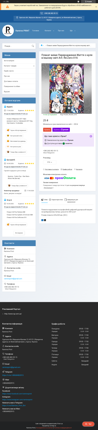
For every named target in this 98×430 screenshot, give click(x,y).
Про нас (61, 31)
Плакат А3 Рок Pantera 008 (16, 212)
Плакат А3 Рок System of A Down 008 (20, 215)
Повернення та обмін (12, 86)
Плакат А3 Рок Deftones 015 (16, 217)
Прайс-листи (9, 71)
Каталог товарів (10, 66)
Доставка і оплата (11, 81)
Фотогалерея (9, 61)
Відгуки (7, 92)
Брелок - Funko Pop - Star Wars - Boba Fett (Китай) (19, 177)
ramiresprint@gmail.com (13, 279)
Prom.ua (60, 423)
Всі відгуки (19, 233)
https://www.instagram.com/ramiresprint (17, 400)
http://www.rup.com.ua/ (13, 314)
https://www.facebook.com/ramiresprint (17, 394)
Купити (47, 130)
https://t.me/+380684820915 (13, 375)
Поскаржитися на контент (44, 428)
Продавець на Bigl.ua (49, 426)
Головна (35, 31)
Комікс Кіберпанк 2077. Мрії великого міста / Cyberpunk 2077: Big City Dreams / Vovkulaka (19, 121)
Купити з (61, 130)
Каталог (48, 31)
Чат (88, 424)
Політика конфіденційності (63, 428)
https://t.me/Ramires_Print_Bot (14, 405)
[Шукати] (33, 46)
